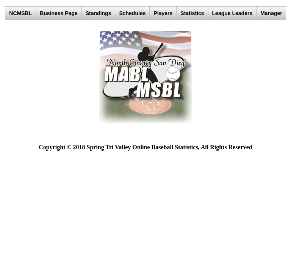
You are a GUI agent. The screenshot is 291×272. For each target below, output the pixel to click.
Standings (98, 13)
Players (162, 13)
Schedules (132, 13)
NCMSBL (20, 13)
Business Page (59, 13)
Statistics (192, 13)
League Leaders (232, 13)
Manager (271, 13)
